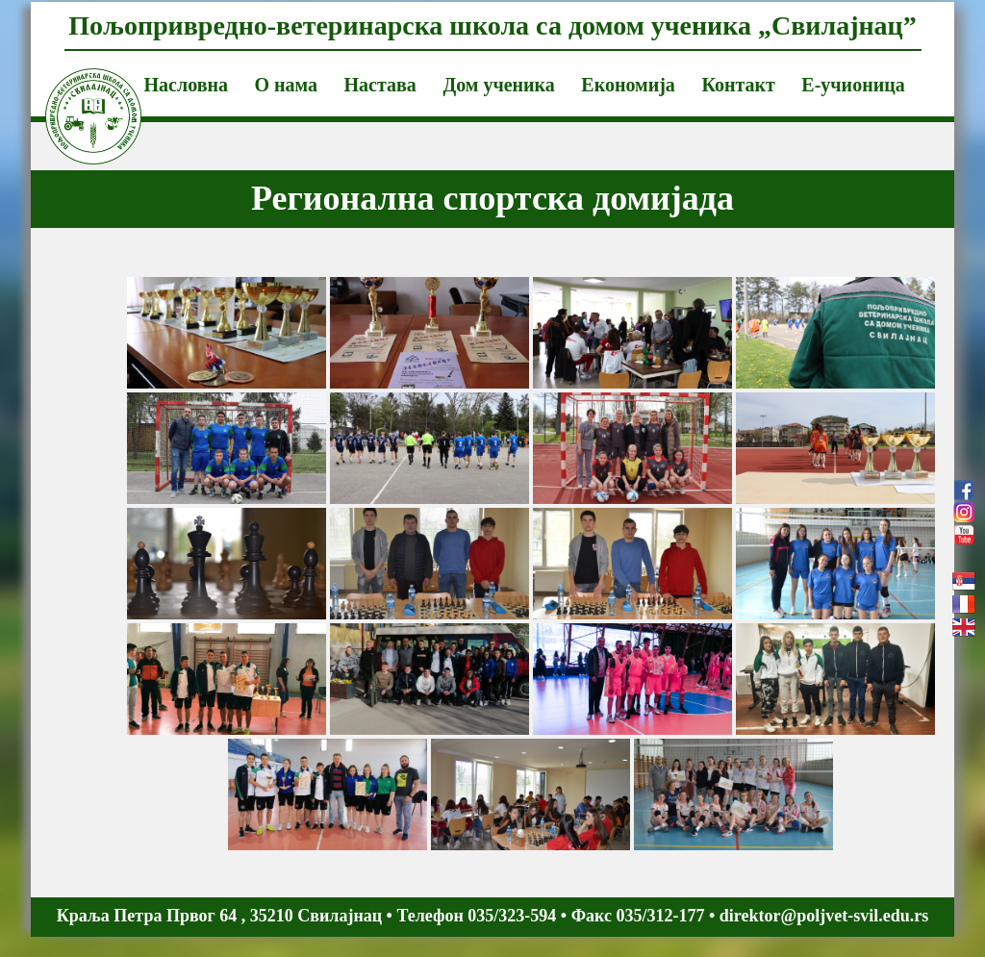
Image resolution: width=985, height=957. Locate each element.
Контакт (737, 84)
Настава (380, 84)
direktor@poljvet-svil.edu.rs (824, 915)
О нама (285, 84)
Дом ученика (498, 84)
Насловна (186, 84)
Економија (628, 84)
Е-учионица (852, 84)
